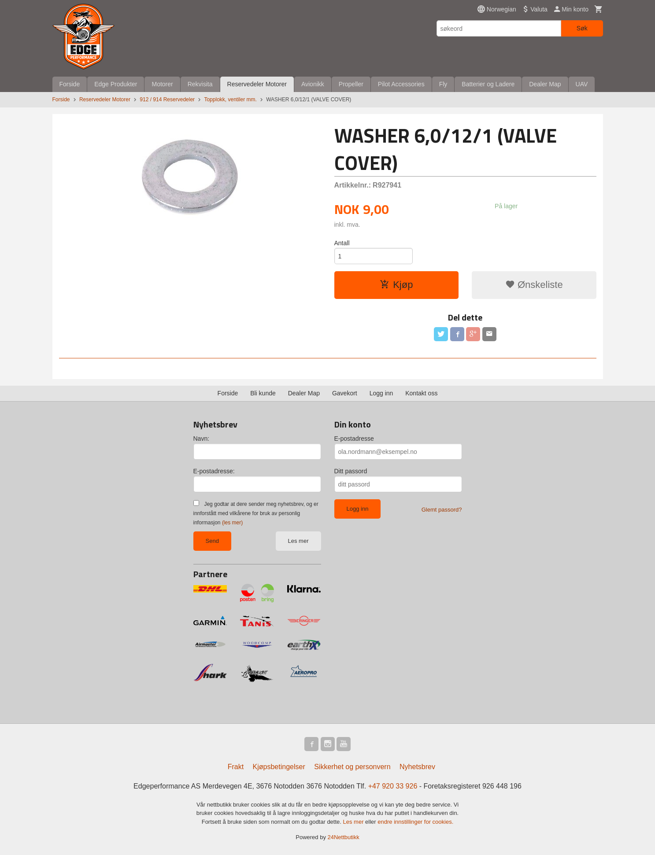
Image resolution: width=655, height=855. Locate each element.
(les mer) (232, 523)
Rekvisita (200, 84)
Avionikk (312, 84)
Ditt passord (350, 471)
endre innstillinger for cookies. (415, 821)
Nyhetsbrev (417, 766)
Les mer (298, 541)
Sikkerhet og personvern (352, 766)
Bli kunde (263, 393)
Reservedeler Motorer (257, 84)
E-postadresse (354, 438)
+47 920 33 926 (393, 786)
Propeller (351, 84)
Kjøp (396, 284)
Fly (443, 84)
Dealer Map (545, 84)
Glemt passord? (442, 509)
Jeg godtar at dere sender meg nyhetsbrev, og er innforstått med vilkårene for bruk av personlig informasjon (255, 513)
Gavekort (344, 393)
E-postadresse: (214, 471)
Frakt (236, 766)
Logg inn (381, 393)
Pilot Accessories (401, 84)
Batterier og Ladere (488, 84)
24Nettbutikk (343, 837)
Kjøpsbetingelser (279, 766)
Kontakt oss (421, 393)
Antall (342, 243)
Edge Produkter (115, 84)
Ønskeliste (534, 284)
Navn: (201, 438)
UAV (582, 84)
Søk (582, 28)
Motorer (162, 84)
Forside (69, 84)
